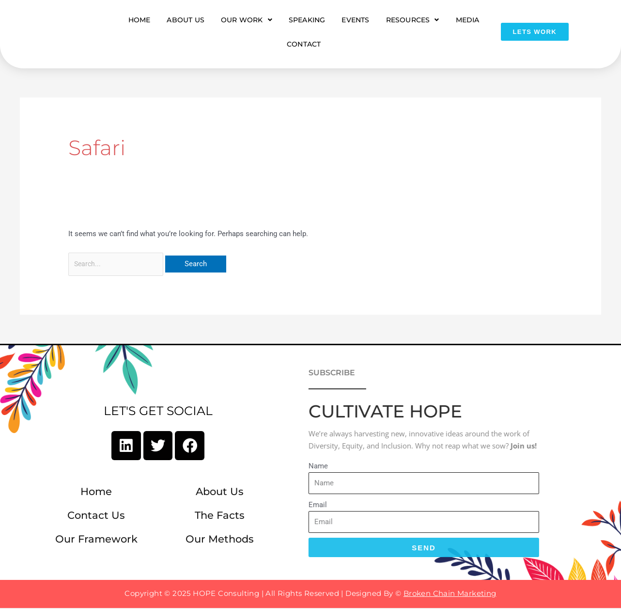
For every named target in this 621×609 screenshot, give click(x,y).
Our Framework (96, 541)
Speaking (307, 20)
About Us (185, 20)
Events (355, 20)
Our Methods (219, 541)
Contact (304, 44)
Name (260, 467)
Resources (412, 20)
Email (260, 505)
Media (468, 20)
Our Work (246, 20)
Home (139, 20)
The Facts (220, 518)
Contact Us (96, 518)
